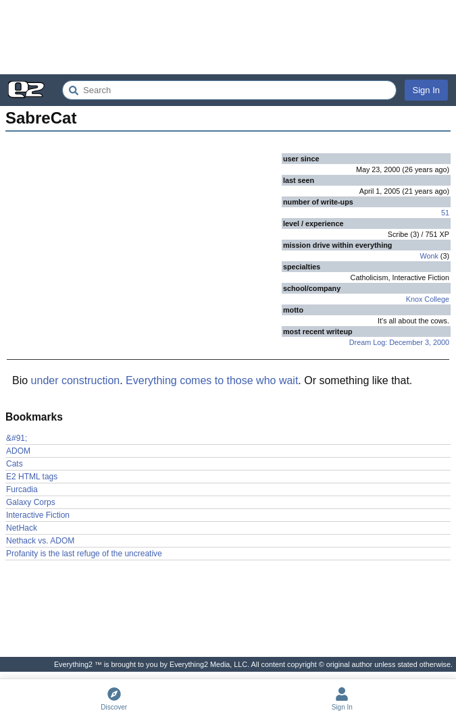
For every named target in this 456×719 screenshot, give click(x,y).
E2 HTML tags (31, 476)
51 (445, 213)
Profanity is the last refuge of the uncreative (84, 553)
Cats (14, 464)
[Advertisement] (228, 37)
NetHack (21, 528)
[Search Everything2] (229, 90)
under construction (75, 380)
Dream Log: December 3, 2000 (399, 342)
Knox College (427, 299)
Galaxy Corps (30, 502)
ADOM (18, 451)
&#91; (16, 438)
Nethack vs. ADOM (40, 540)
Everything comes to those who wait (212, 380)
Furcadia (22, 489)
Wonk (429, 256)
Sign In (426, 90)
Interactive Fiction (38, 515)
